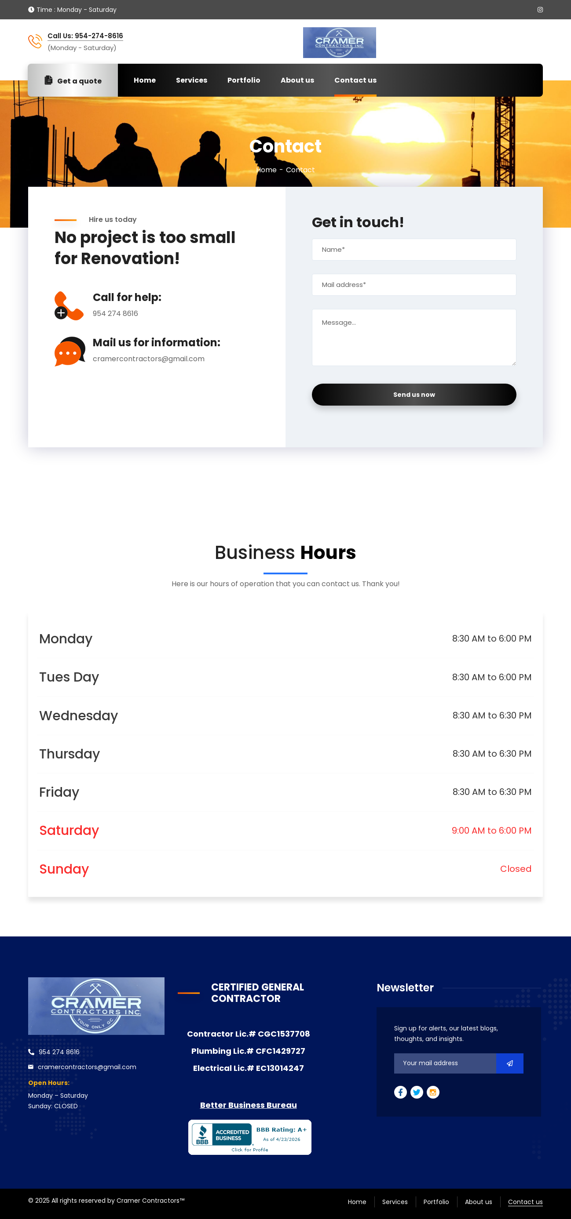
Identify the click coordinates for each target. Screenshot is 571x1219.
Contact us (355, 80)
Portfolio (243, 80)
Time (44, 9)
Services (191, 80)
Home (145, 80)
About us (297, 80)
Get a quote (73, 80)
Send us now (414, 394)
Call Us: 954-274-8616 (85, 36)
